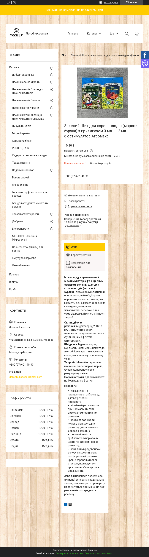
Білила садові (20, 177)
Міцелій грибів (21, 133)
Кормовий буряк (22, 140)
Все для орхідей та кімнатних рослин (30, 205)
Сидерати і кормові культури (29, 155)
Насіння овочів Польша (26, 100)
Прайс (13, 289)
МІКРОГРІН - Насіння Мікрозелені (24, 238)
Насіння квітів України (25, 107)
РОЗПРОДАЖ (20, 148)
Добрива (17, 221)
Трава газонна (21, 162)
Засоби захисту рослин (26, 214)
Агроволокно (20, 184)
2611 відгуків (111, 2)
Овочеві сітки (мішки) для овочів (27, 249)
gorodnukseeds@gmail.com (25, 376)
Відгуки (13, 281)
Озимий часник (21, 265)
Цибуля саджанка (23, 74)
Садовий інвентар (23, 170)
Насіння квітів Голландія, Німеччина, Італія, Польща (28, 117)
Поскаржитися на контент (69, 553)
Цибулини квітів (21, 125)
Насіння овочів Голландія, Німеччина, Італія (28, 91)
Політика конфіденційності (99, 553)
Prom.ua (92, 550)
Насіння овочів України (26, 81)
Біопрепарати (20, 228)
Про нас (14, 274)
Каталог (92, 33)
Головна (73, 33)
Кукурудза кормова (24, 258)
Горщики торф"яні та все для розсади (29, 194)
